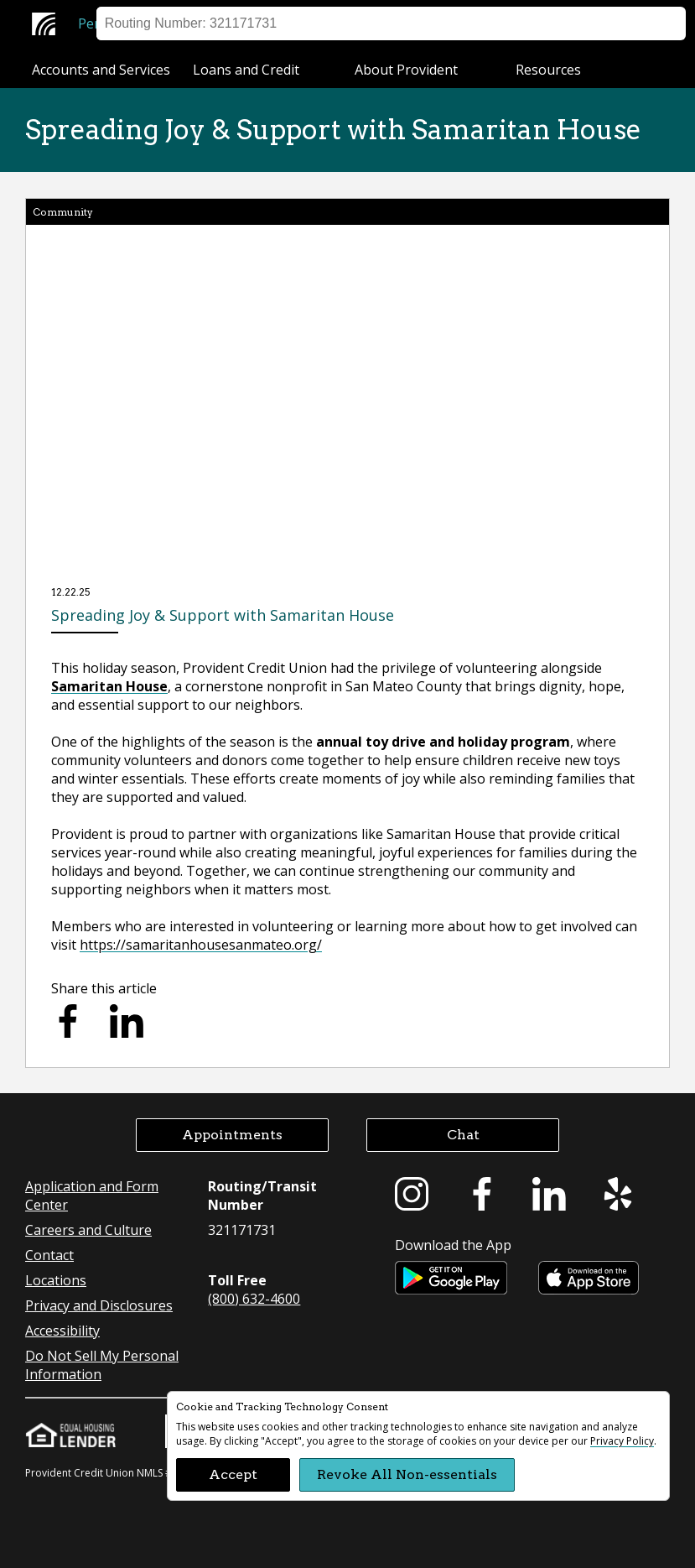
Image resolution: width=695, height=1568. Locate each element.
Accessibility (62, 1330)
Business (201, 23)
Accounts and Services (101, 69)
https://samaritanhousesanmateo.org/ (201, 944)
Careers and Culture (88, 1230)
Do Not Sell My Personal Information (102, 1365)
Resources (548, 69)
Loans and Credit (246, 69)
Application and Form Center (91, 1195)
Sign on (364, 24)
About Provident (406, 69)
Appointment (572, 24)
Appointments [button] (232, 1135)
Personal (106, 23)
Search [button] (651, 24)
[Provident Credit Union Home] (48, 24)
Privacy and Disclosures (99, 1305)
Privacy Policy (622, 1441)
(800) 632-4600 (254, 1298)
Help (500, 24)
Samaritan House (109, 686)
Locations (436, 24)
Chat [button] (463, 1135)
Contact (49, 1255)
